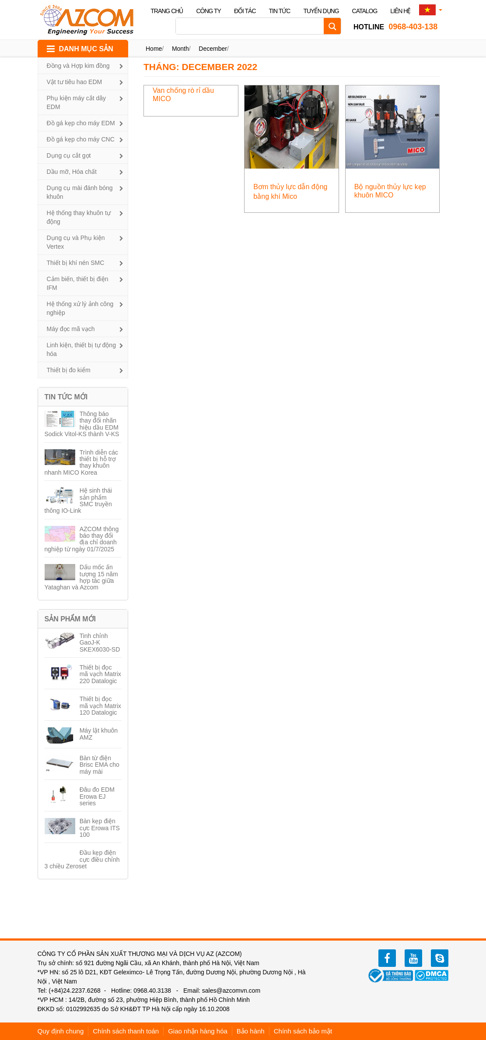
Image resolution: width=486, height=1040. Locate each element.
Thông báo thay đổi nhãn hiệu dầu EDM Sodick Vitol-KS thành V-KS (82, 423)
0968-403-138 (395, 26)
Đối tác (245, 10)
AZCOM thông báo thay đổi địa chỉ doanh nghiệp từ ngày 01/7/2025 (82, 539)
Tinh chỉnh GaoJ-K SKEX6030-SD (100, 642)
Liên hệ (400, 10)
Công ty (208, 10)
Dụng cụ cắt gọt (69, 155)
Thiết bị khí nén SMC (76, 262)
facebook (387, 958)
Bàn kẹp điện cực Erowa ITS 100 (100, 828)
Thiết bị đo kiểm (69, 370)
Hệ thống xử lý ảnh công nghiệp (80, 308)
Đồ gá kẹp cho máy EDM (81, 123)
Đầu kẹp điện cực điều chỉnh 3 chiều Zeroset (82, 859)
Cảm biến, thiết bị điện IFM (77, 283)
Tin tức (279, 10)
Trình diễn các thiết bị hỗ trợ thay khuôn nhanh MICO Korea (82, 462)
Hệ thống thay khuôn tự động (79, 217)
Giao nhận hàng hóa (197, 1031)
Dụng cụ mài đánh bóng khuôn (80, 192)
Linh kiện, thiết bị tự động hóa (81, 349)
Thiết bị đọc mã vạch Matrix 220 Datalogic (100, 674)
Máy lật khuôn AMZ (99, 733)
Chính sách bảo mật (303, 1031)
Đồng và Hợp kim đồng (78, 65)
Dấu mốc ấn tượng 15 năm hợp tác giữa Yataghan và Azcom (81, 577)
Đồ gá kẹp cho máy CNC (81, 139)
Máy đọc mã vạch (71, 328)
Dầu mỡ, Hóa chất (72, 171)
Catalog (365, 10)
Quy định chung (61, 1031)
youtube (413, 958)
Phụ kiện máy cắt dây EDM (76, 102)
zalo (439, 958)
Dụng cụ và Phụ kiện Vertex (76, 242)
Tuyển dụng (321, 10)
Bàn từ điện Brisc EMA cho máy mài (99, 764)
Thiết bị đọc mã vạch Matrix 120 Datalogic (100, 705)
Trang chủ (166, 10)
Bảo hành (251, 1031)
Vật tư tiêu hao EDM (74, 81)
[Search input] (252, 26)
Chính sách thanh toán (126, 1031)
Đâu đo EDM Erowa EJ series (97, 796)
